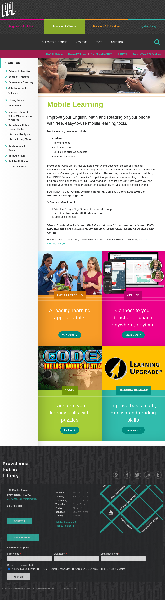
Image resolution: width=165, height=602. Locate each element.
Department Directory (20, 82)
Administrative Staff (19, 71)
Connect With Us (77, 54)
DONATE (122, 54)
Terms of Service (17, 166)
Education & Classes (64, 26)
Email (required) (110, 553)
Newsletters (14, 105)
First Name (14, 553)
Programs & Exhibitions (22, 26)
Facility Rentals (72, 526)
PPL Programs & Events (23, 569)
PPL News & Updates (114, 569)
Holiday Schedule (73, 522)
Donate (18, 521)
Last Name (60, 553)
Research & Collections (106, 26)
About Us (81, 42)
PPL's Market (22, 537)
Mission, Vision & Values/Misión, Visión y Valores (20, 116)
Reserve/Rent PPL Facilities (146, 54)
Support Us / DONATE (54, 42)
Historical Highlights (19, 134)
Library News (16, 100)
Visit (99, 42)
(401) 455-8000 (14, 506)
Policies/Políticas (18, 161)
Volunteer (13, 93)
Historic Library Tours (19, 139)
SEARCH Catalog (54, 54)
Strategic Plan (16, 155)
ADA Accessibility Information (23, 499)
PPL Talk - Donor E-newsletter (55, 569)
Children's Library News (87, 569)
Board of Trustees (18, 76)
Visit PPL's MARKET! (101, 54)
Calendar (117, 42)
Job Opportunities (18, 88)
